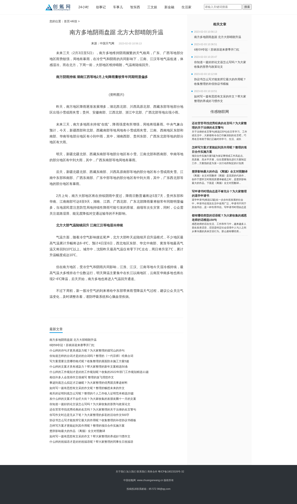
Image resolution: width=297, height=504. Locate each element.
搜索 (247, 6)
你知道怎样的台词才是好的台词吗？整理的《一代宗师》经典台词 (91, 355)
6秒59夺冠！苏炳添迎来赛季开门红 (72, 345)
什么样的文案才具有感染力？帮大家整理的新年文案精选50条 (89, 366)
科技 (74, 21)
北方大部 (75, 309)
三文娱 (152, 7)
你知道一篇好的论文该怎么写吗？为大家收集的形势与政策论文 (90, 404)
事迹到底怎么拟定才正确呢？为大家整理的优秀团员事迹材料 (88, 382)
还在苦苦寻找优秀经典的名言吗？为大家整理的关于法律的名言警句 (93, 409)
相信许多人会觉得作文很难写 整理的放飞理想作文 (82, 377)
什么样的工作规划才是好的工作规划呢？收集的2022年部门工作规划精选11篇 (99, 372)
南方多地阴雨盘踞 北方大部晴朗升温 (73, 339)
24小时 (83, 7)
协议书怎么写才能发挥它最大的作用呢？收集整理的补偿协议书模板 (93, 420)
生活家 (186, 7)
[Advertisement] (116, 455)
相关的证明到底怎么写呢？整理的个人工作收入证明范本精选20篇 (92, 393)
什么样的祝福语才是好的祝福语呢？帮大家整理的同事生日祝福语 (91, 441)
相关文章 (219, 24)
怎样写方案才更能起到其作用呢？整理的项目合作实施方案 (87, 425)
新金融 (169, 7)
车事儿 (118, 7)
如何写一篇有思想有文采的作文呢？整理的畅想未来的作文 (87, 388)
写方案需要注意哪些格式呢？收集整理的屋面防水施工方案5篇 (89, 361)
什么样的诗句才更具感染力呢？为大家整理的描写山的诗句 (87, 350)
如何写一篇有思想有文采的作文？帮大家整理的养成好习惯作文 (90, 436)
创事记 (101, 7)
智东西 (135, 7)
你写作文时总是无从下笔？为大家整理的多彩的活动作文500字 (89, 414)
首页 (67, 21)
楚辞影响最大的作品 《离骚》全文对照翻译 (77, 431)
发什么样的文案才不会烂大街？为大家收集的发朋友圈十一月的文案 (93, 398)
